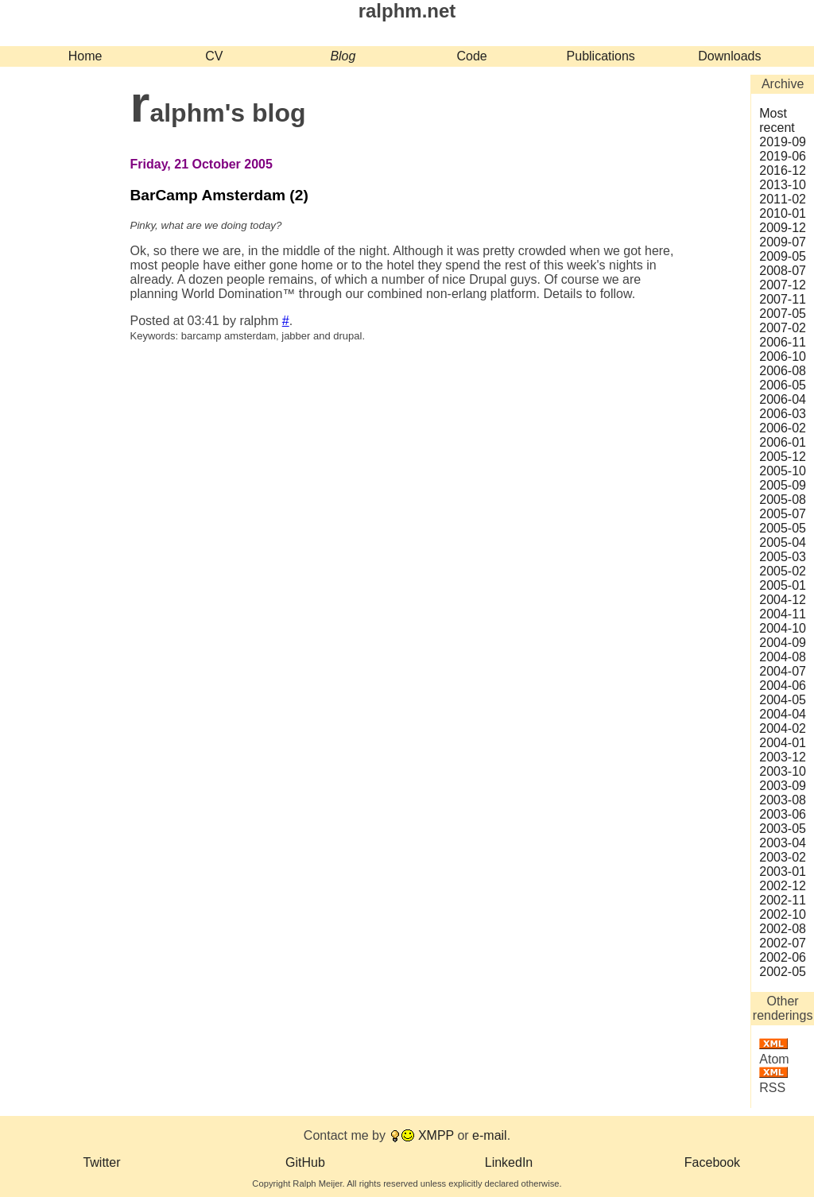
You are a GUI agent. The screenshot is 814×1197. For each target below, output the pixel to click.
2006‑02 (782, 428)
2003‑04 (782, 843)
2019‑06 (782, 156)
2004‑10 (782, 628)
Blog (342, 56)
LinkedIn (509, 1162)
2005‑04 (782, 542)
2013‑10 (782, 185)
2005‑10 (782, 471)
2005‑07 (782, 514)
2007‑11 (782, 299)
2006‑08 (782, 371)
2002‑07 (782, 943)
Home (85, 56)
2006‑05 (782, 385)
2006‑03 (782, 413)
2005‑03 (782, 557)
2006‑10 (782, 356)
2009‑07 (782, 242)
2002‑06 (782, 957)
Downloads (729, 56)
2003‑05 (782, 828)
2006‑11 (782, 342)
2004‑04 (782, 714)
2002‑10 (782, 914)
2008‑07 (782, 270)
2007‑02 (782, 328)
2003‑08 (782, 800)
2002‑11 (782, 900)
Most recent (776, 120)
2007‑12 (782, 285)
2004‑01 (782, 743)
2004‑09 (782, 642)
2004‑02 (782, 728)
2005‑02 (782, 571)
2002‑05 (782, 971)
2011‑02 (782, 199)
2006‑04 (782, 399)
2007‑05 (782, 313)
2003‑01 (782, 871)
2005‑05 (782, 528)
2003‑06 (782, 814)
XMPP (436, 1135)
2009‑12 (782, 227)
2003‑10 (782, 771)
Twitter (101, 1162)
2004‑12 (782, 599)
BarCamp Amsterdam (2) (219, 195)
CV (214, 56)
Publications (601, 56)
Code (471, 56)
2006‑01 (782, 442)
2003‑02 (782, 857)
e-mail (489, 1135)
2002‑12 (782, 886)
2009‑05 (782, 256)
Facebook (712, 1162)
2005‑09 (782, 485)
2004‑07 (782, 671)
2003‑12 (782, 757)
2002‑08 (782, 929)
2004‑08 (782, 657)
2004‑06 (782, 685)
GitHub (305, 1162)
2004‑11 (782, 614)
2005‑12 (782, 456)
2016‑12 (782, 170)
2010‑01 (782, 213)
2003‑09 (782, 785)
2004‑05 (782, 700)
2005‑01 (782, 585)
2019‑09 (782, 142)
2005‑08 (782, 499)
